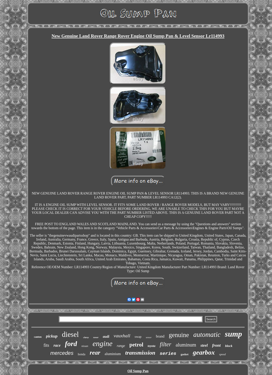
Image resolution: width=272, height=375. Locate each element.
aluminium (113, 354)
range (121, 346)
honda (81, 354)
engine (103, 343)
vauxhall (122, 335)
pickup (52, 336)
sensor (149, 337)
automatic (206, 334)
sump (233, 334)
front (216, 345)
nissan (84, 346)
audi (106, 336)
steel (204, 345)
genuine (179, 334)
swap (138, 336)
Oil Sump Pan (138, 371)
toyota (151, 346)
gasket (184, 354)
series (168, 353)
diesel (70, 334)
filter (165, 344)
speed (222, 354)
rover (95, 337)
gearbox (204, 352)
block (228, 346)
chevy (86, 337)
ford (71, 344)
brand (160, 336)
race (57, 345)
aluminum (186, 345)
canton (38, 336)
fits (46, 345)
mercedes (61, 353)
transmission (140, 353)
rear (95, 352)
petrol (136, 345)
